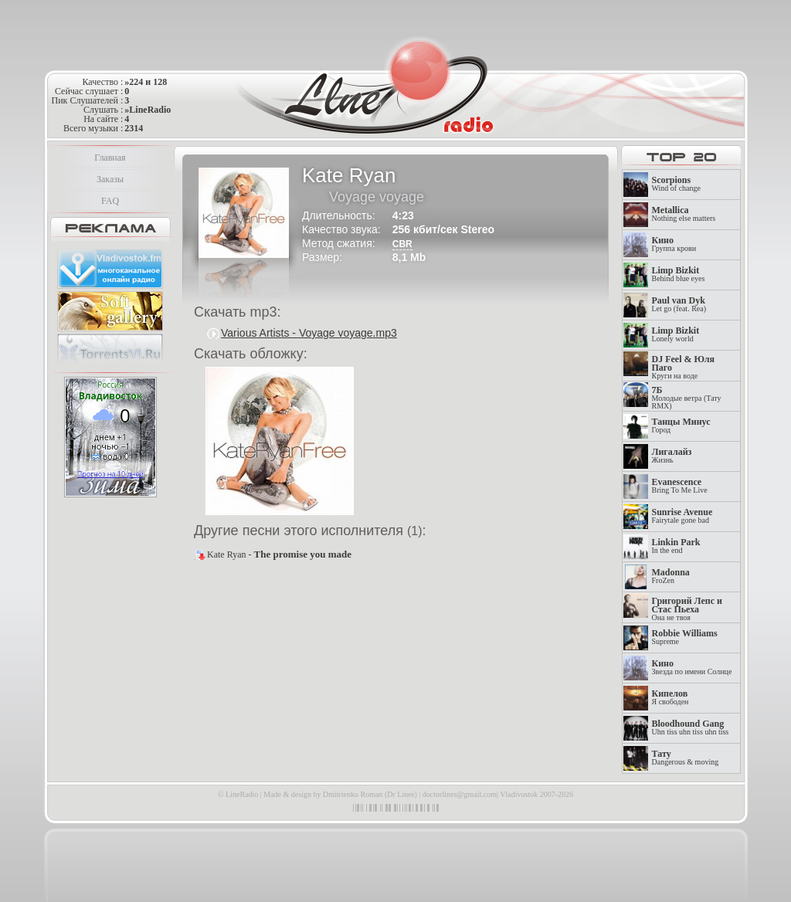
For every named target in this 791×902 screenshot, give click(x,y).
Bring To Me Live (680, 486)
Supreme (685, 637)
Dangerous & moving (685, 758)
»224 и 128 (145, 81)
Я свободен (670, 698)
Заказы (110, 179)
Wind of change (676, 184)
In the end (676, 546)
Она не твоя (687, 609)
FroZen (671, 576)
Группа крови (674, 244)
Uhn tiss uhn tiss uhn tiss (690, 728)
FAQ (110, 200)
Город (681, 426)
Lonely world (676, 335)
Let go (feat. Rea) (679, 305)
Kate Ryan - (279, 554)
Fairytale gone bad (682, 516)
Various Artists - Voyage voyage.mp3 (309, 333)
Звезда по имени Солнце (692, 668)
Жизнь (672, 456)
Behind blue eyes (678, 274)
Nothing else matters (684, 214)
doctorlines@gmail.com (460, 794)
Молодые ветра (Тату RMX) (686, 398)
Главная (109, 157)
